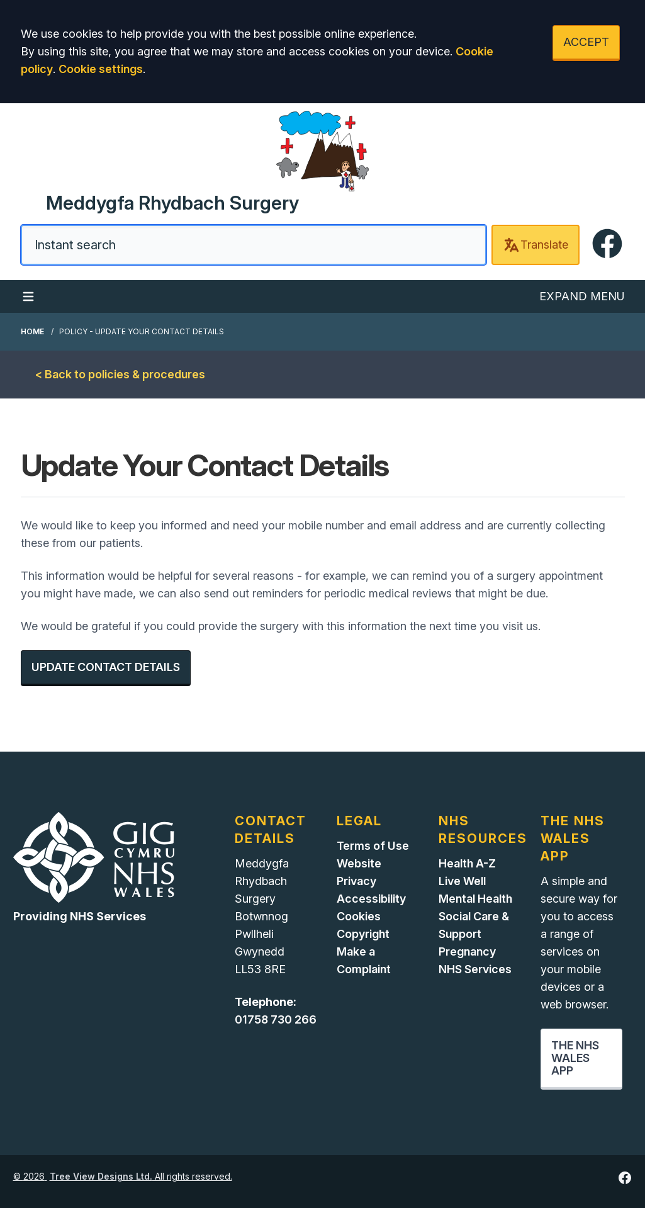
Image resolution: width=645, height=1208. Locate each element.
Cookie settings (101, 69)
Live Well (462, 881)
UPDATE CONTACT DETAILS (105, 667)
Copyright (363, 933)
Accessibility (371, 898)
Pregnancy (467, 951)
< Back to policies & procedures (120, 374)
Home (32, 331)
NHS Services (475, 969)
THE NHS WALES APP (575, 1058)
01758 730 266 (276, 1019)
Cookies (359, 916)
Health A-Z (467, 863)
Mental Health (475, 898)
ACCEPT (586, 41)
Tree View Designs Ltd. (101, 1176)
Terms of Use (373, 845)
